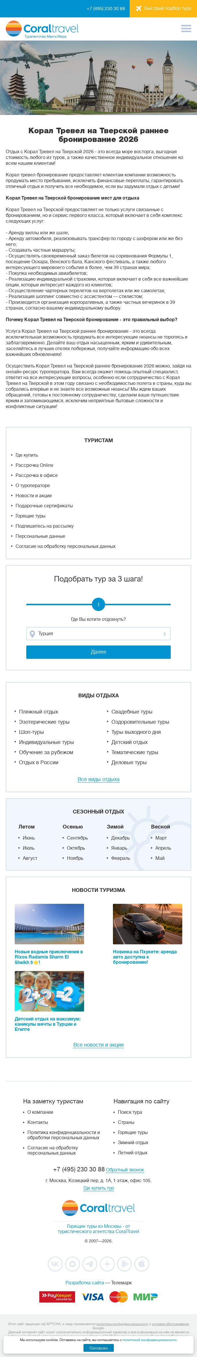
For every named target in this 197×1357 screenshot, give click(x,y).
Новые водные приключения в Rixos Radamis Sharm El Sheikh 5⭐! (49, 957)
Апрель (163, 848)
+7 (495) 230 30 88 (106, 8)
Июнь (29, 838)
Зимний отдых (133, 1142)
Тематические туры (134, 752)
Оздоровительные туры (140, 722)
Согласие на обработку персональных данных (66, 546)
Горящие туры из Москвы (94, 1226)
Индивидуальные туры (46, 742)
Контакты (37, 1122)
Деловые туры (129, 762)
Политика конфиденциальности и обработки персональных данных (63, 1135)
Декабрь (120, 838)
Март (161, 838)
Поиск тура (130, 1112)
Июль (28, 848)
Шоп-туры (31, 732)
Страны (126, 1122)
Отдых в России (38, 762)
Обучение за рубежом (46, 752)
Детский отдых (129, 742)
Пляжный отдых (38, 712)
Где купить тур (98, 1188)
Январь (119, 848)
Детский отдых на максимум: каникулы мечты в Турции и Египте (48, 1024)
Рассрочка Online (34, 465)
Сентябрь (77, 838)
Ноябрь (75, 858)
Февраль (120, 858)
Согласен (99, 1348)
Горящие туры (30, 516)
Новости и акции (34, 495)
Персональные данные (40, 536)
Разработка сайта (85, 1282)
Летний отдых (132, 1152)
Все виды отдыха (99, 779)
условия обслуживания (170, 1324)
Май (160, 858)
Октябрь (76, 848)
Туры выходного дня (136, 732)
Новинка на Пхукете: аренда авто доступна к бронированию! (145, 957)
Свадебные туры (132, 712)
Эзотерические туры (44, 722)
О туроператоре (33, 485)
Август (30, 858)
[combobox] (98, 634)
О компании (40, 1112)
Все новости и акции (98, 1045)
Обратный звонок (125, 1170)
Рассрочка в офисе (37, 475)
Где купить (27, 455)
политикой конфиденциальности (149, 1340)
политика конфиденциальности (122, 1324)
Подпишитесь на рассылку (45, 526)
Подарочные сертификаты (44, 506)
